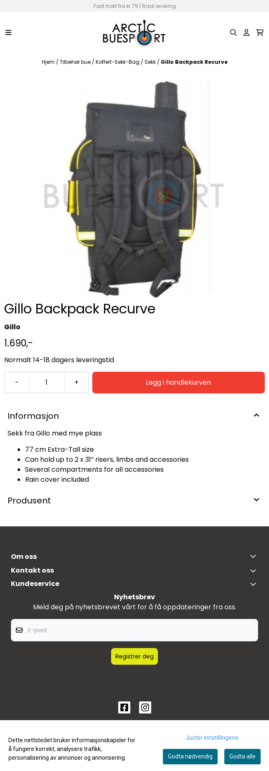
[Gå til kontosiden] (246, 32)
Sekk (151, 61)
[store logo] (134, 32)
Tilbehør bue (76, 61)
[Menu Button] (8, 32)
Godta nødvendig (190, 756)
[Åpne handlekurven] (260, 32)
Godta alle (242, 756)
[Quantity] (46, 383)
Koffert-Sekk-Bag (118, 61)
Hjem (49, 61)
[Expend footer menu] (255, 584)
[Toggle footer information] (255, 556)
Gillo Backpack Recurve (194, 61)
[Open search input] (233, 32)
